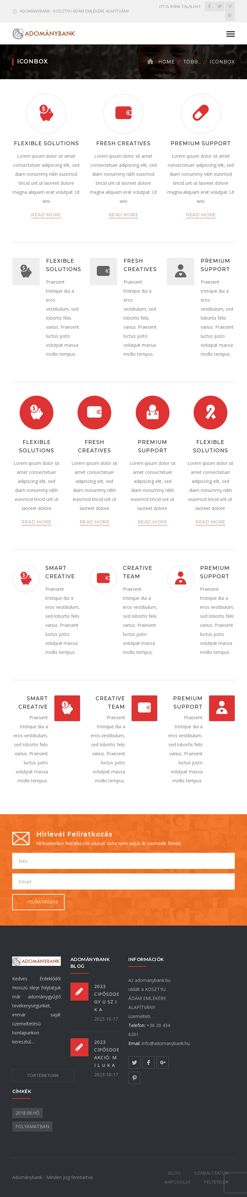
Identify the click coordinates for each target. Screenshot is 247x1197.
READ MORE (46, 215)
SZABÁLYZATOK (211, 1172)
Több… (192, 62)
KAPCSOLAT (178, 1181)
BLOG (174, 1172)
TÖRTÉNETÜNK (43, 1075)
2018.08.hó (27, 1113)
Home (166, 62)
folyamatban (32, 1126)
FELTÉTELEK (216, 1181)
